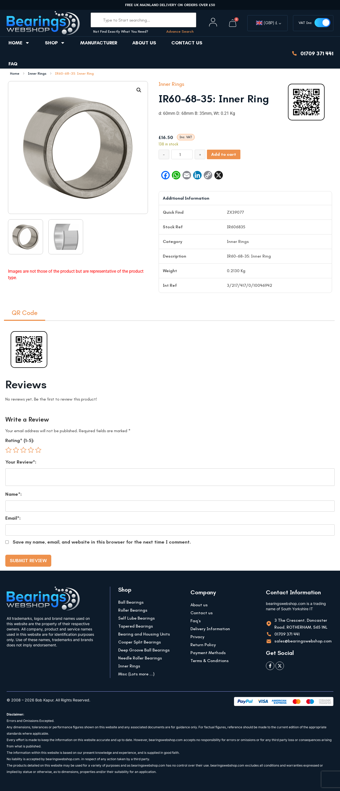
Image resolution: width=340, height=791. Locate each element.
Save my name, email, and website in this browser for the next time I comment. (102, 542)
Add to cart (223, 154)
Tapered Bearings (135, 626)
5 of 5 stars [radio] (38, 450)
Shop (55, 43)
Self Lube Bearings (136, 618)
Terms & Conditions (209, 660)
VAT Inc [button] (305, 22)
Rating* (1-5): (19, 440)
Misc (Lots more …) (136, 673)
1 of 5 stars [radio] (8, 450)
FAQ (13, 64)
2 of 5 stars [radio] (16, 450)
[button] (139, 90)
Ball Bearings (131, 602)
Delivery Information (210, 628)
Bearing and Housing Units (144, 634)
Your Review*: (20, 462)
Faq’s (195, 620)
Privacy (197, 636)
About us (144, 43)
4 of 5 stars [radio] (31, 450)
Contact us (186, 43)
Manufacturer (98, 43)
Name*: (13, 494)
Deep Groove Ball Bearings (144, 650)
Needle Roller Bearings (140, 657)
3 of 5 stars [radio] (23, 450)
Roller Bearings (132, 610)
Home (19, 43)
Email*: (13, 518)
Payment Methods (208, 652)
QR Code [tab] (24, 313)
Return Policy (203, 644)
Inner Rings (37, 73)
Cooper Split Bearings (139, 642)
